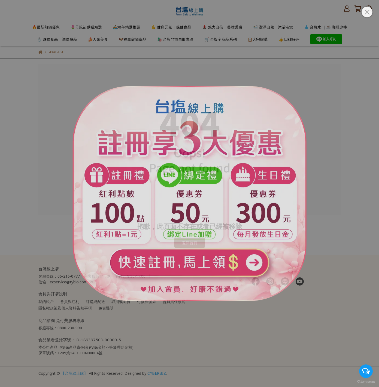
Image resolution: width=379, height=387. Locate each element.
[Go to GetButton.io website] (366, 381)
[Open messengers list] (366, 371)
